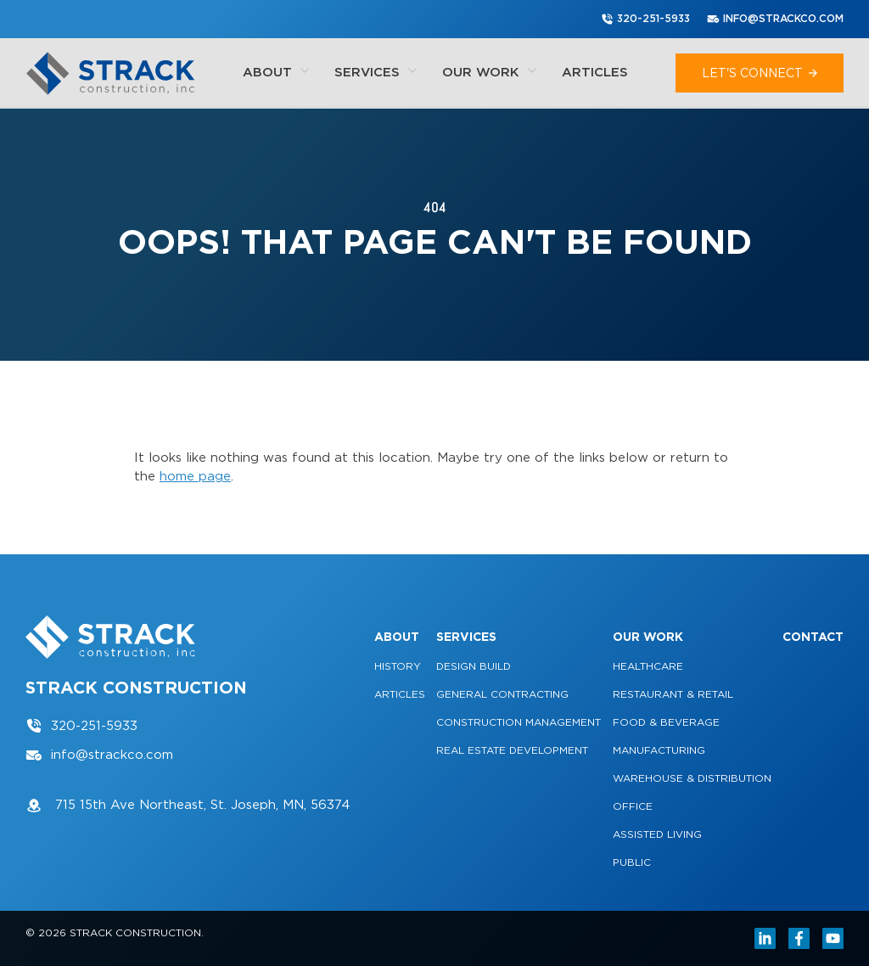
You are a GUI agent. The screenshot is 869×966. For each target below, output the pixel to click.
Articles (595, 72)
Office (633, 806)
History (397, 666)
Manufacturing (659, 750)
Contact (813, 636)
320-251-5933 (645, 19)
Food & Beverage (666, 722)
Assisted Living (657, 834)
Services (375, 72)
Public (632, 862)
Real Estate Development (512, 750)
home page (195, 476)
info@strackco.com (775, 19)
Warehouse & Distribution (692, 778)
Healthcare (648, 666)
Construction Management (518, 722)
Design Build (473, 666)
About (276, 72)
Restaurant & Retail (673, 694)
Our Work (489, 72)
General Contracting (502, 694)
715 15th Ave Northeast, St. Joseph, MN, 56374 (187, 805)
